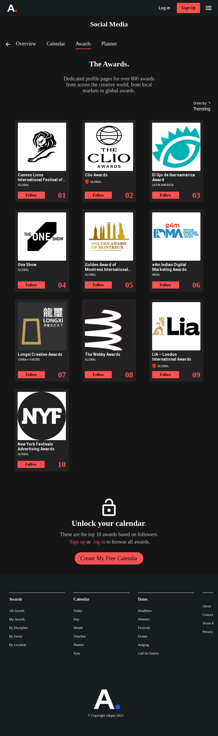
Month (78, 628)
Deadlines (145, 611)
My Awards (17, 619)
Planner (79, 645)
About (206, 606)
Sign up (77, 542)
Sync (77, 653)
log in (99, 542)
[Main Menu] (208, 8)
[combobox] (199, 109)
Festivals (144, 628)
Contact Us (210, 615)
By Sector (16, 636)
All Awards (16, 611)
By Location (17, 645)
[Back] (10, 44)
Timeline (80, 636)
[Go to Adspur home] (17, 8)
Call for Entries (148, 653)
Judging (143, 645)
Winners (143, 619)
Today (78, 611)
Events (142, 636)
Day (76, 619)
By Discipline (18, 628)
